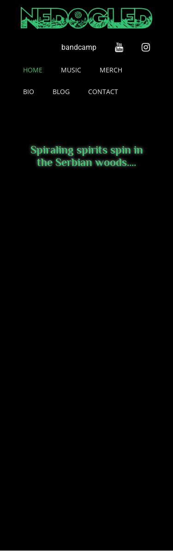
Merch (111, 69)
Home (32, 69)
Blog (61, 91)
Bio (28, 91)
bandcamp (78, 47)
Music (71, 69)
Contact (103, 91)
